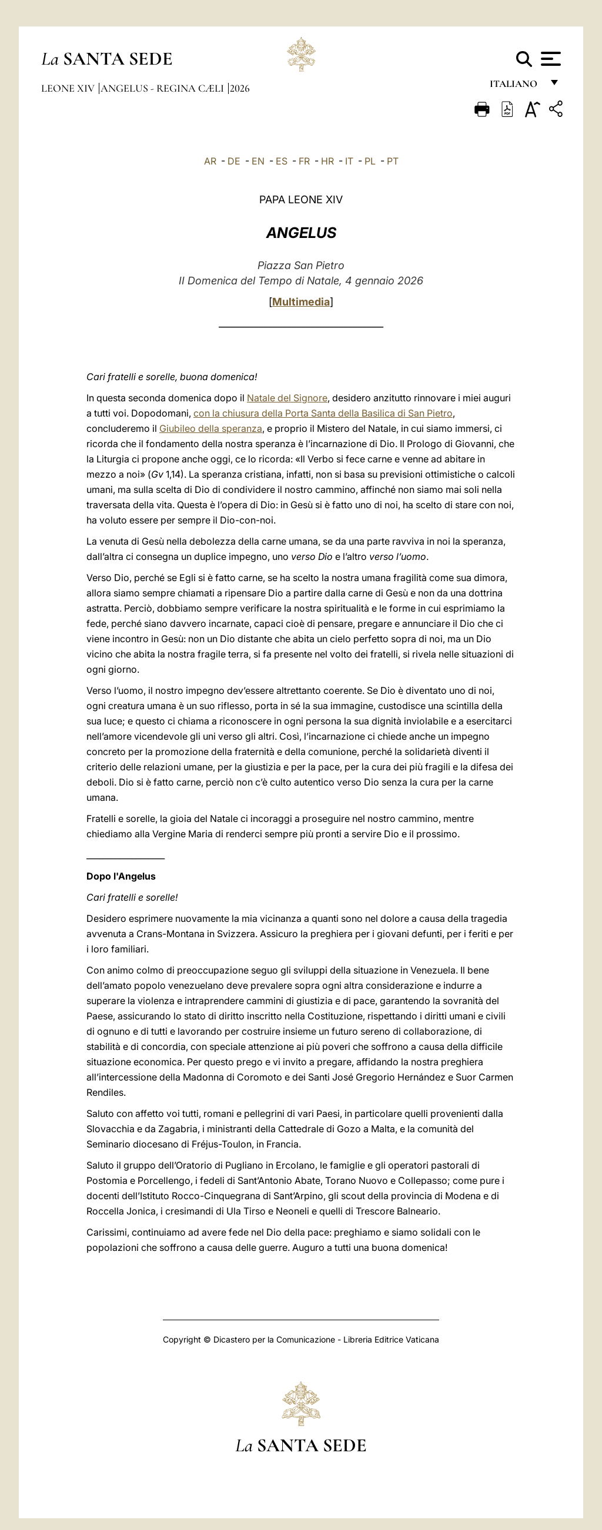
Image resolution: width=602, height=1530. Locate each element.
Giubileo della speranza (210, 428)
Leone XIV (69, 88)
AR (210, 161)
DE (234, 161)
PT (393, 161)
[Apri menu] (549, 59)
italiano (516, 87)
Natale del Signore (287, 398)
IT (349, 161)
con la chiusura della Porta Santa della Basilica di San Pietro (323, 413)
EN (258, 161)
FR (304, 161)
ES (281, 161)
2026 (240, 88)
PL (370, 161)
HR (327, 161)
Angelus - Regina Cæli (163, 88)
